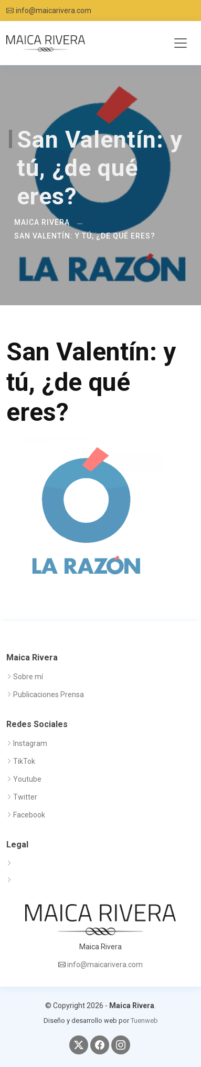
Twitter (25, 797)
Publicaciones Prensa (48, 694)
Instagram (30, 743)
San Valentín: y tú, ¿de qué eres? (84, 236)
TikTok (24, 761)
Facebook (29, 815)
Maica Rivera (42, 222)
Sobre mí (28, 676)
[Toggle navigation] (180, 43)
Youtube (27, 779)
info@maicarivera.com (53, 10)
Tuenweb (144, 1020)
